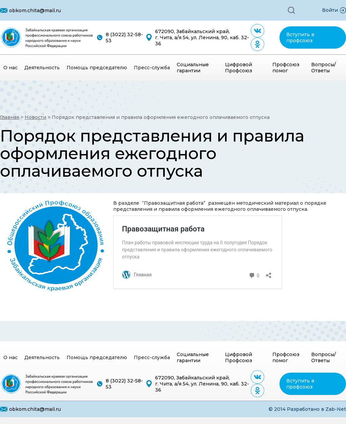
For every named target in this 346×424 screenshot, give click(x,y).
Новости (35, 117)
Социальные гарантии (193, 67)
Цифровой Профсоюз (238, 67)
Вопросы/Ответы (323, 67)
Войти (330, 10)
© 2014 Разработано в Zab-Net (307, 409)
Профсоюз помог (285, 67)
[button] (291, 10)
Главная (9, 117)
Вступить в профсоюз (300, 37)
